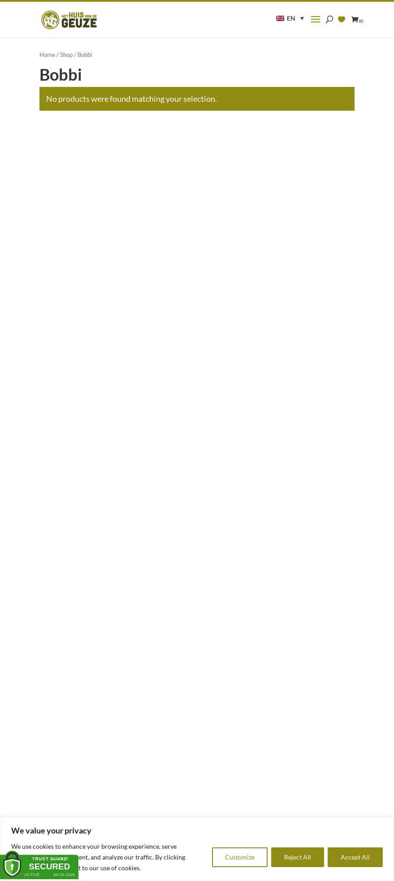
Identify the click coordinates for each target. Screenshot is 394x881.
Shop (66, 54)
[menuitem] (290, 18)
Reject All (297, 857)
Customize (240, 857)
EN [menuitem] (291, 18)
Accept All (355, 857)
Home (47, 54)
